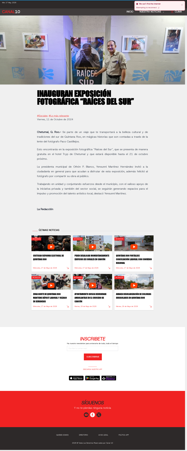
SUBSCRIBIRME (92, 357)
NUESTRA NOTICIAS (150, 12)
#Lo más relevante (59, 114)
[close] (182, 5)
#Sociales (42, 114)
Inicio (130, 12)
